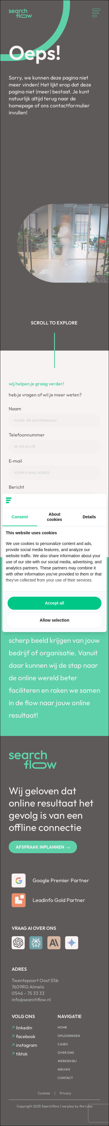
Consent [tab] (20, 517)
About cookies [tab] (54, 517)
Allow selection (54, 620)
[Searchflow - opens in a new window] (96, 501)
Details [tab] (89, 517)
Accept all (54, 603)
